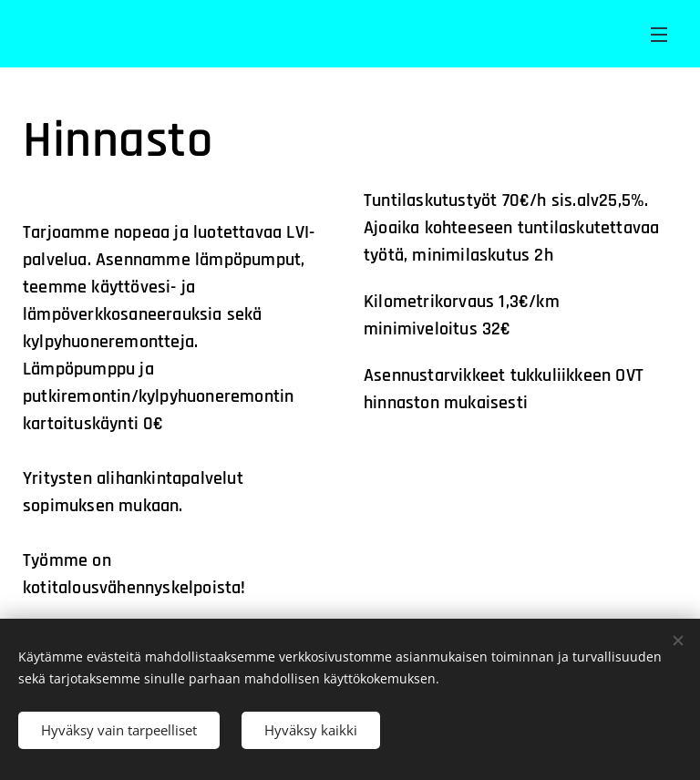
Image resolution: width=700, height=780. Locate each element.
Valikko (659, 35)
